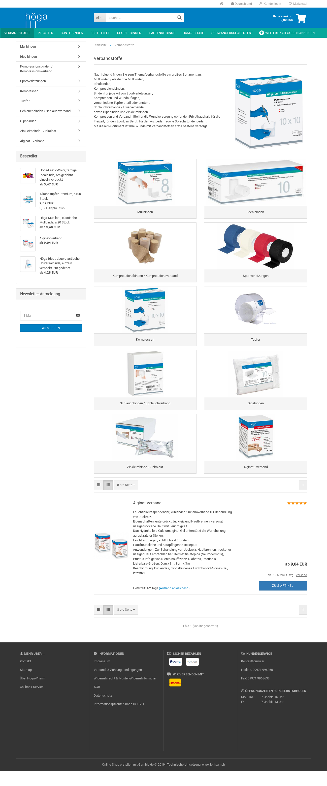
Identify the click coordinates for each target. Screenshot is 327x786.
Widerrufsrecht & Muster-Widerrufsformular (125, 693)
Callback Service (32, 702)
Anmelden (51, 328)
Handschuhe (193, 33)
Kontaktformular (252, 676)
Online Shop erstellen (117, 779)
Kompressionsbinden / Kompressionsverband (36, 68)
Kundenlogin (270, 4)
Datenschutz (103, 710)
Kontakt (25, 676)
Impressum (102, 676)
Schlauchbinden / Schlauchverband (45, 111)
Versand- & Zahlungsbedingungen (118, 684)
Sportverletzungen (33, 81)
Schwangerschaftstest (232, 33)
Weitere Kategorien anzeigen (290, 33)
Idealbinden (28, 56)
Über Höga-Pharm (32, 693)
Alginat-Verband (147, 518)
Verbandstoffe (17, 33)
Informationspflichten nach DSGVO (119, 719)
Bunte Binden (72, 33)
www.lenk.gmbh (213, 779)
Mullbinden (28, 46)
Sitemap (26, 684)
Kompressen (29, 91)
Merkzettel (298, 4)
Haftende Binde (162, 33)
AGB (97, 702)
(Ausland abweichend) (174, 603)
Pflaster (45, 33)
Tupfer (24, 101)
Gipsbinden (28, 121)
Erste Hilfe (100, 33)
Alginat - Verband (32, 141)
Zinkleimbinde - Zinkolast (38, 131)
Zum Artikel (282, 600)
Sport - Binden (129, 33)
